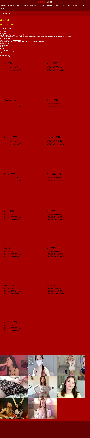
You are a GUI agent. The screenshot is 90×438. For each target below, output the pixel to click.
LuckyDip (25, 6)
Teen (68, 6)
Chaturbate (33, 6)
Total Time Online (8, 66)
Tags (17, 6)
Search (3, 6)
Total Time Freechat (9, 68)
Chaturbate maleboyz (10, 13)
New (63, 6)
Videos (57, 6)
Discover (11, 6)
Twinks (75, 6)
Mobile (3, 8)
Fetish (82, 6)
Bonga (42, 6)
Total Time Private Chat (10, 71)
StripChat (49, 6)
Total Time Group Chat (10, 69)
